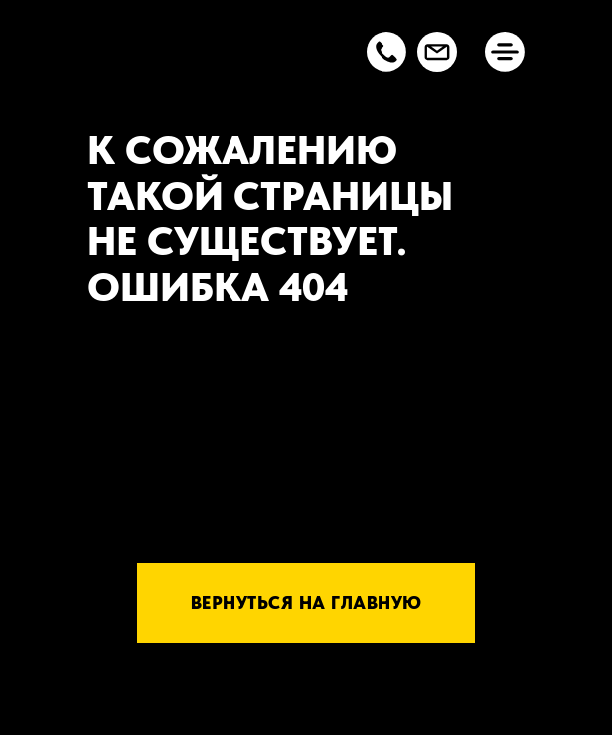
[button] (386, 52)
